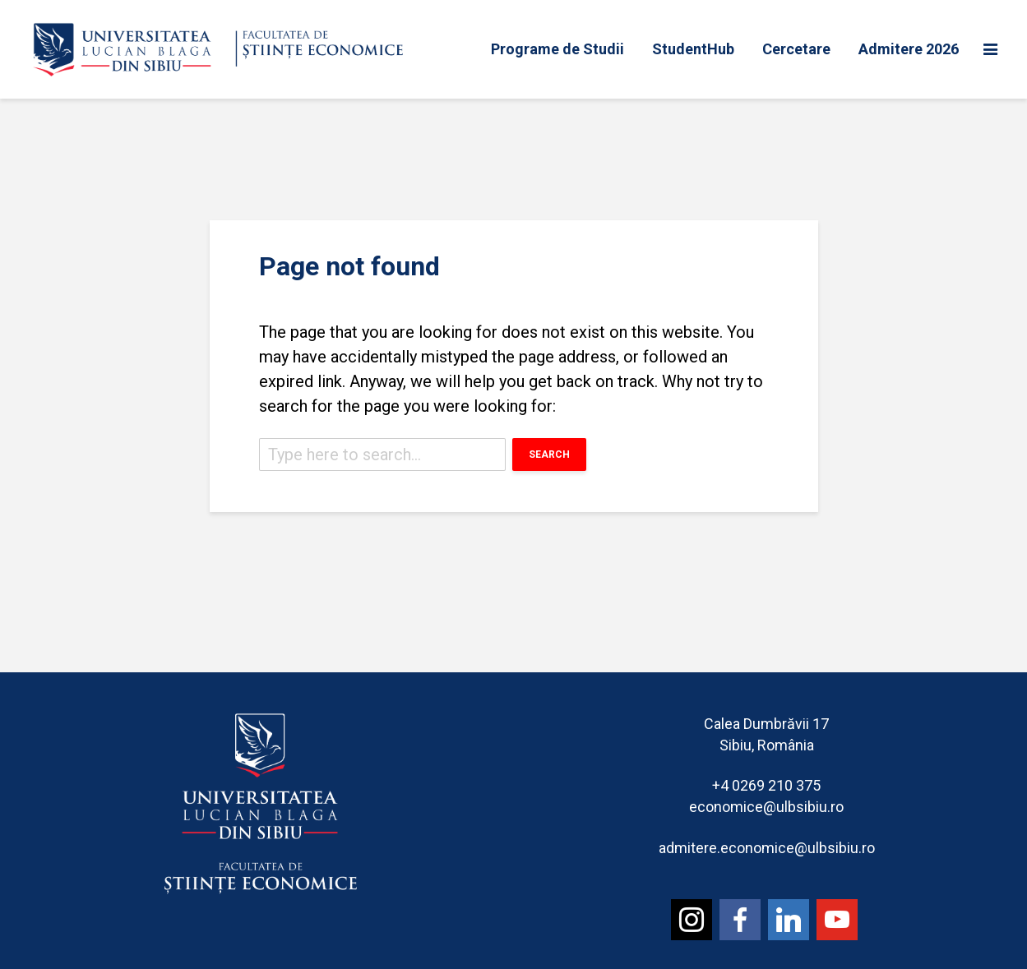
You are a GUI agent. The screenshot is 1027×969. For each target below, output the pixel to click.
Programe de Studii (557, 49)
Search (549, 454)
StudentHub (693, 49)
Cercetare (796, 49)
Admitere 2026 (908, 49)
